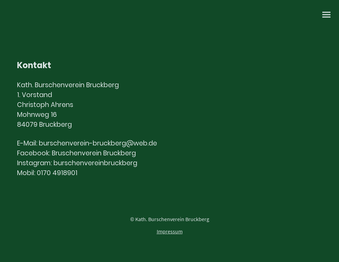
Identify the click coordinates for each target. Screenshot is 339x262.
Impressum (170, 231)
